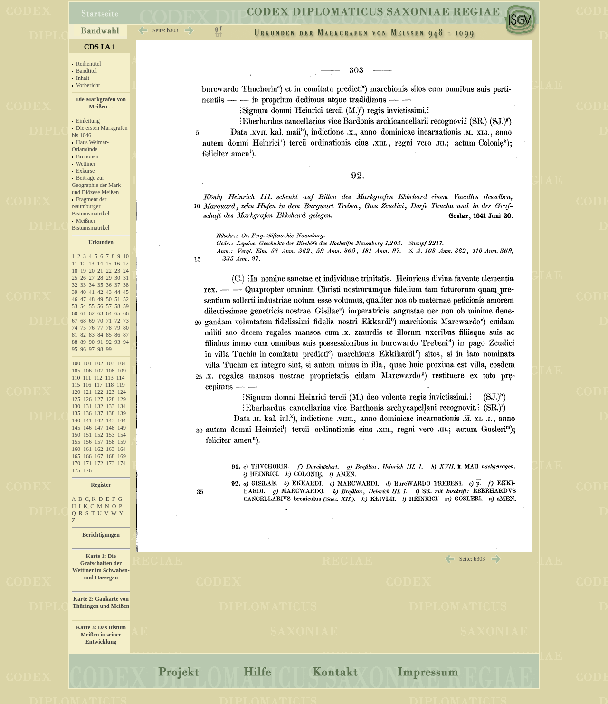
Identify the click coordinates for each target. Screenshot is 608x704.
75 (83, 327)
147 (99, 427)
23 (117, 270)
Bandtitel (86, 71)
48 (92, 299)
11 (74, 263)
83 (92, 335)
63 (100, 313)
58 (117, 306)
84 (100, 335)
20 (92, 270)
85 (109, 335)
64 (109, 313)
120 (76, 392)
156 (87, 442)
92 (109, 342)
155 (76, 442)
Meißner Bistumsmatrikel (90, 224)
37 (117, 285)
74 (74, 327)
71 (109, 320)
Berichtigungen (101, 534)
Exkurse (85, 170)
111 (87, 377)
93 (117, 342)
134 (121, 406)
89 (83, 342)
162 (99, 449)
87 (126, 335)
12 (83, 263)
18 (74, 270)
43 (109, 292)
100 (76, 363)
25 (74, 277)
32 (74, 285)
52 (126, 299)
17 (126, 263)
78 (109, 327)
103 (110, 363)
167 (99, 456)
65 (117, 313)
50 (109, 299)
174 (121, 463)
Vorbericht (88, 85)
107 (99, 370)
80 (126, 327)
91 (100, 342)
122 (99, 392)
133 (110, 406)
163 (110, 449)
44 (117, 292)
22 (109, 270)
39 (74, 292)
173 (110, 463)
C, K (90, 499)
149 (121, 427)
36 (109, 285)
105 (76, 370)
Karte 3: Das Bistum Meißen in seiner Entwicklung (101, 634)
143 (110, 420)
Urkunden (101, 242)
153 (110, 434)
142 (99, 420)
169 (121, 456)
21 (100, 270)
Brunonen (87, 156)
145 (76, 427)
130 (76, 406)
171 (87, 463)
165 (76, 456)
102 (99, 363)
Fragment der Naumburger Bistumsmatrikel (90, 206)
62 (92, 313)
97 (92, 349)
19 (83, 270)
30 (117, 277)
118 (109, 384)
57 (109, 306)
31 (126, 277)
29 (109, 277)
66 (126, 313)
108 (110, 370)
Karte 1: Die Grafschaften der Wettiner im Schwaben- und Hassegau (100, 567)
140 (76, 420)
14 (100, 263)
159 (121, 442)
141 (87, 420)
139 (121, 413)
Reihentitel (88, 63)
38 (126, 285)
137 (99, 413)
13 (92, 263)
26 (83, 277)
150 (76, 434)
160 (76, 449)
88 (74, 342)
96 (83, 349)
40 (83, 292)
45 (126, 292)
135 (76, 413)
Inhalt (82, 78)
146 (87, 427)
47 (83, 299)
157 (99, 442)
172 (99, 463)
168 (110, 456)
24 (126, 270)
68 (83, 320)
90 (92, 342)
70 (100, 320)
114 (120, 377)
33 (83, 285)
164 (121, 449)
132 (99, 406)
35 (100, 285)
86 (117, 335)
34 (92, 285)
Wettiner (85, 163)
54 (83, 306)
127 (99, 399)
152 (99, 434)
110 (76, 377)
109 (121, 370)
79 (117, 327)
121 (87, 392)
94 (126, 342)
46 (74, 299)
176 (87, 470)
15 (109, 263)
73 (126, 320)
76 (92, 327)
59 (126, 306)
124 (121, 392)
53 (74, 306)
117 (98, 384)
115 (76, 384)
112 (98, 377)
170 (76, 463)
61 (83, 313)
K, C (89, 506)
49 (100, 299)
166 (87, 456)
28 (100, 277)
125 (76, 399)
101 (87, 363)
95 (74, 349)
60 (74, 313)
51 (117, 299)
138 (110, 413)
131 (87, 406)
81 (74, 335)
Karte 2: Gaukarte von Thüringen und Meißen (101, 602)
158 (110, 442)
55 (92, 306)
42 (100, 292)
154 (121, 434)
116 (87, 384)
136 (87, 413)
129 (121, 399)
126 (87, 399)
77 (100, 327)
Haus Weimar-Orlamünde (90, 146)
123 (110, 392)
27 (92, 277)
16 (117, 263)
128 (110, 399)
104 (121, 363)
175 (76, 470)
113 (109, 377)
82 (83, 335)
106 (87, 370)
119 (120, 384)
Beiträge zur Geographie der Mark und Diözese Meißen (96, 185)
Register (101, 484)
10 (126, 256)
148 (110, 427)
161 (87, 449)
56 (100, 306)
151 (87, 434)
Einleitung (88, 120)
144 (121, 420)
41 (92, 292)
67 (74, 320)
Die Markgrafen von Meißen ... (101, 103)
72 (117, 320)
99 (109, 349)
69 (92, 320)
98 (100, 349)
